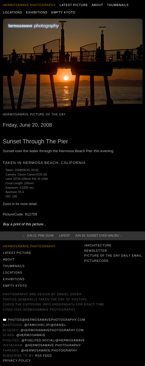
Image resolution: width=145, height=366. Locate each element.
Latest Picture (74, 5)
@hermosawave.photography (53, 345)
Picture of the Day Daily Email (113, 255)
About (97, 5)
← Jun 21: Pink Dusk (38, 235)
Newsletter (95, 250)
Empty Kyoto (63, 12)
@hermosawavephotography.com (52, 330)
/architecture (97, 245)
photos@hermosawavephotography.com (46, 319)
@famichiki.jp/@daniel (45, 325)
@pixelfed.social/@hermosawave (53, 340)
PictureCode (96, 260)
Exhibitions (37, 12)
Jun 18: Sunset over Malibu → (99, 235)
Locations (12, 12)
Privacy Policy (17, 360)
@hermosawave (31, 335)
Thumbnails (118, 5)
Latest (64, 235)
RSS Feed (43, 355)
